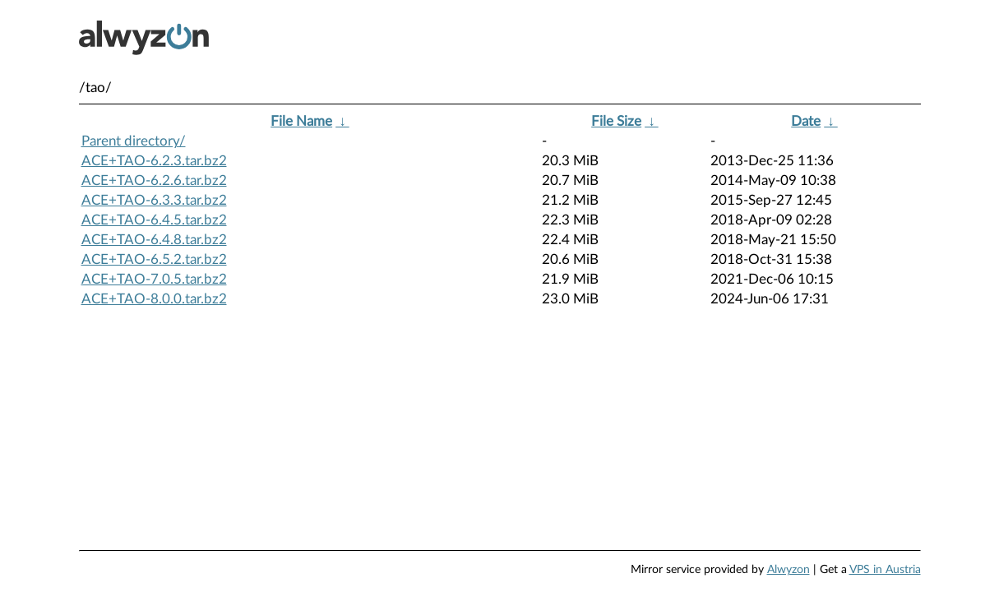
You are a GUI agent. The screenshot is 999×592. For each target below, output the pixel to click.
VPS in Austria (885, 570)
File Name (301, 121)
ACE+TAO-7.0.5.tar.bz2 (154, 279)
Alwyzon (788, 570)
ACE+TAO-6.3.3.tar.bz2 (154, 200)
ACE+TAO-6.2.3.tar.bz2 (154, 161)
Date (806, 121)
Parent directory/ (133, 141)
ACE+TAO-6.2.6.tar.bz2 (154, 180)
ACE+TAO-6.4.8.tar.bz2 (154, 240)
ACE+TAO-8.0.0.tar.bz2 (154, 299)
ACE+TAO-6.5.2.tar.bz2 (154, 259)
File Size (616, 121)
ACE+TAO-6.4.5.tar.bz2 (154, 220)
